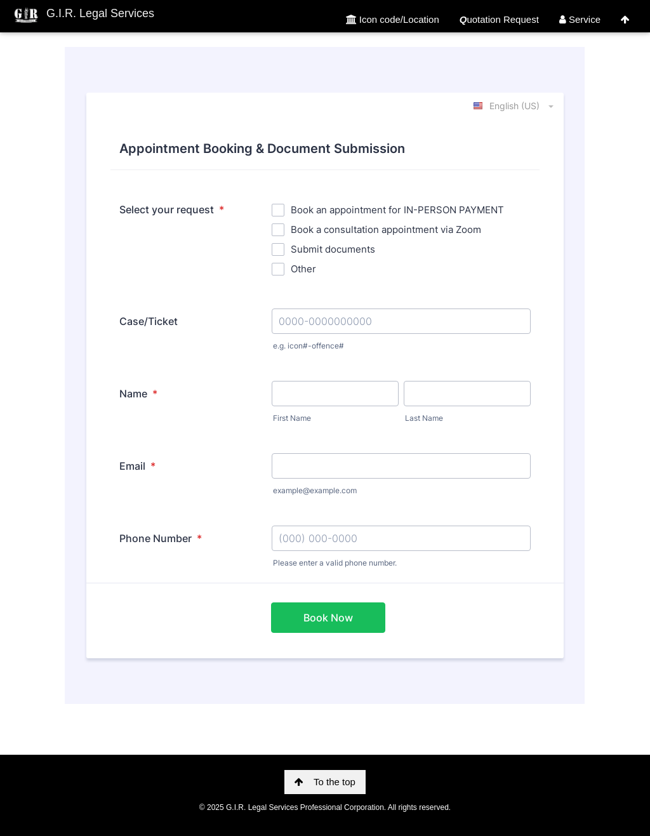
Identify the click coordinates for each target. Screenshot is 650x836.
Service (579, 19)
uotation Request (499, 19)
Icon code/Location (392, 19)
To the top (325, 781)
